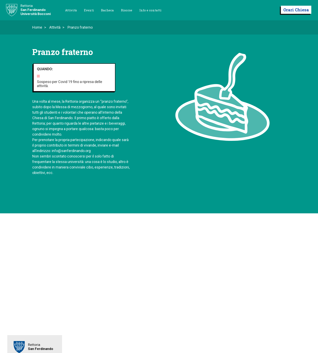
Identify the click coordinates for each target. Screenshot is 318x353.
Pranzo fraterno (80, 27)
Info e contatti (150, 10)
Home (37, 27)
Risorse (126, 10)
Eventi (89, 10)
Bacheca (107, 10)
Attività (71, 10)
